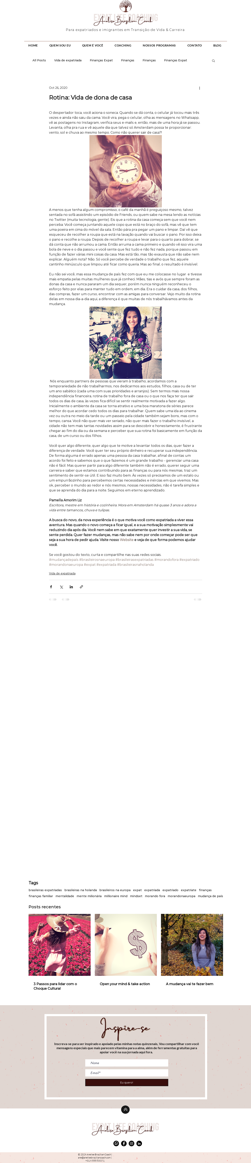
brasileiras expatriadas (45, 890)
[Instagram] (131, 1143)
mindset (136, 896)
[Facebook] (124, 1143)
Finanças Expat (101, 60)
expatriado (170, 890)
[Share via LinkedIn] (71, 587)
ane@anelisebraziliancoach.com (94, 1157)
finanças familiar (41, 896)
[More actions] (199, 87)
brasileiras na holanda (80, 890)
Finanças (127, 60)
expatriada (152, 890)
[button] (213, 60)
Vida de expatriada (68, 60)
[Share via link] (81, 587)
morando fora (155, 896)
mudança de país (210, 896)
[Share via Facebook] (51, 587)
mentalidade (64, 896)
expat (137, 890)
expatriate (188, 890)
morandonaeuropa (181, 896)
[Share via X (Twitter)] (61, 587)
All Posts (39, 60)
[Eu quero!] (126, 1082)
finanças (205, 890)
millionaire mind (115, 896)
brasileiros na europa (115, 890)
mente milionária (89, 896)
